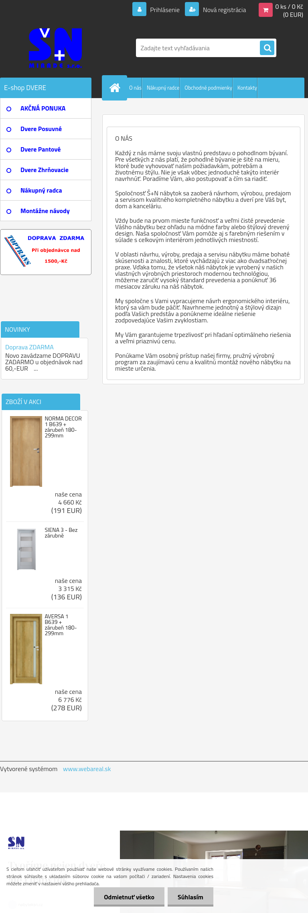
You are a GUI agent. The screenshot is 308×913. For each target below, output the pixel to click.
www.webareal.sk (87, 768)
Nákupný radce (163, 88)
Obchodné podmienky (208, 88)
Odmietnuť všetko (129, 897)
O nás (135, 88)
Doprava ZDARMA (29, 347)
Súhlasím (190, 897)
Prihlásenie (165, 9)
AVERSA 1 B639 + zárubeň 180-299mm (61, 624)
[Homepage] (116, 88)
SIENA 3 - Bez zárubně (61, 532)
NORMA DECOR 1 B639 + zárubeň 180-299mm (63, 427)
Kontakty (247, 88)
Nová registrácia (223, 9)
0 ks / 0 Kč (289, 6)
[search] (267, 48)
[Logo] (55, 48)
